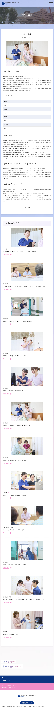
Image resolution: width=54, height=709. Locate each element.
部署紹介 (10, 24)
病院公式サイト (26, 703)
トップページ (3, 24)
